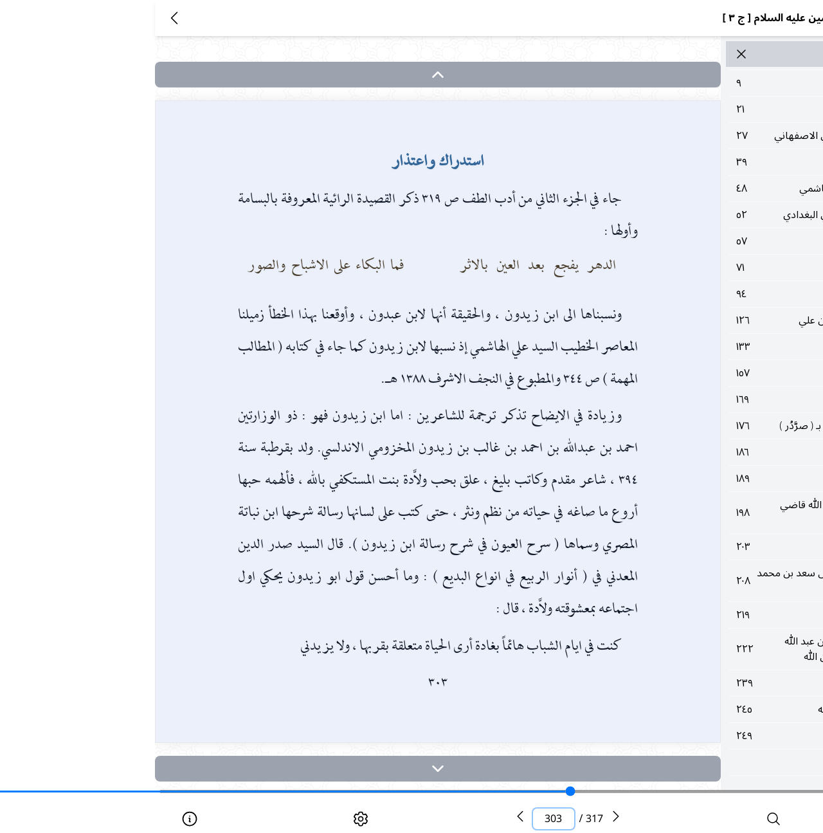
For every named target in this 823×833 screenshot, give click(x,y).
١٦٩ (697, 399)
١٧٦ (697, 426)
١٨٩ (697, 479)
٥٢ (697, 215)
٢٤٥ (697, 709)
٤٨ (697, 188)
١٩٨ (697, 512)
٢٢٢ (697, 649)
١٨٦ (697, 452)
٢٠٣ (697, 547)
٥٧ (697, 241)
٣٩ (697, 162)
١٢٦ (697, 320)
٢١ (697, 109)
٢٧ (697, 136)
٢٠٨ (697, 581)
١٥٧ (697, 373)
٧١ (697, 268)
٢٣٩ (697, 683)
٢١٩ (697, 615)
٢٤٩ (697, 736)
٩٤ (697, 294)
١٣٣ (697, 347)
